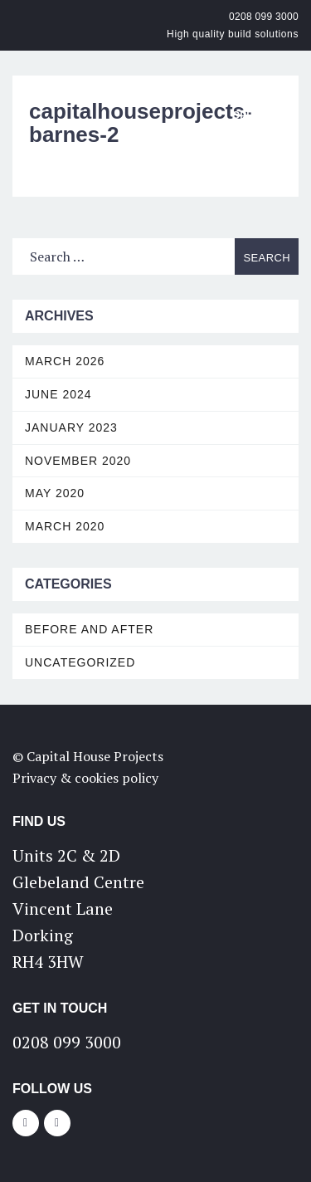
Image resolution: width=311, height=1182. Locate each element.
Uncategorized (80, 662)
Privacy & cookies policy (85, 778)
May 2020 (55, 493)
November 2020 (78, 460)
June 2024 (58, 394)
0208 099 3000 (264, 16)
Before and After (89, 629)
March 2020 (64, 526)
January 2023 (71, 427)
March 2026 (64, 361)
